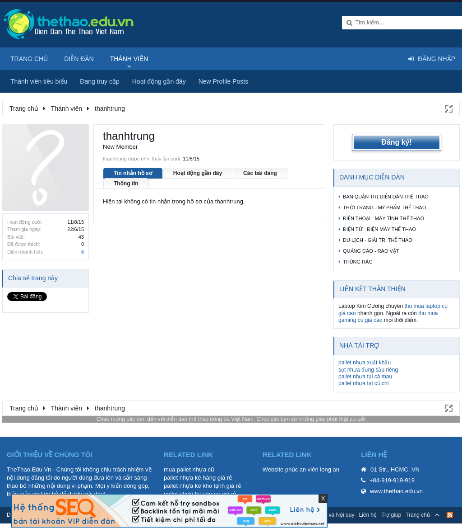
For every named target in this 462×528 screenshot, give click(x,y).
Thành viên (129, 58)
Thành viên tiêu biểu (38, 81)
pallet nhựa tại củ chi (363, 383)
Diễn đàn (79, 58)
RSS (450, 515)
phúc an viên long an (312, 469)
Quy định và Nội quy (330, 515)
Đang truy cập (99, 81)
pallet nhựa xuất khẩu (364, 362)
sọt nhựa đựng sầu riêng (368, 370)
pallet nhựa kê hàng (190, 477)
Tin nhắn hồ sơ (133, 173)
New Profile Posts (223, 81)
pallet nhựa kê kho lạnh (194, 485)
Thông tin (126, 183)
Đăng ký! (396, 142)
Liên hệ (368, 515)
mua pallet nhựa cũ (189, 469)
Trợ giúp (391, 515)
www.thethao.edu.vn (396, 491)
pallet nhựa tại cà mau (365, 376)
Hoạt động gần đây (197, 173)
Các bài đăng (260, 173)
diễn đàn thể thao (187, 419)
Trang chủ (29, 58)
